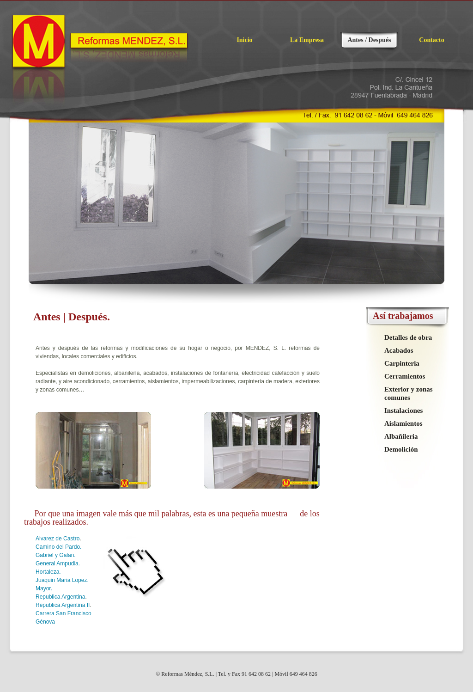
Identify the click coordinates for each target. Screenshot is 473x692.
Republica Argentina (60, 597)
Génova (45, 622)
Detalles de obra (408, 337)
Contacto (431, 40)
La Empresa (307, 40)
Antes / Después (369, 40)
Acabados (398, 350)
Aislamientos (403, 423)
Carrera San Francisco (63, 613)
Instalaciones (403, 410)
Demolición (401, 449)
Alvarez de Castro (57, 538)
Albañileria (401, 436)
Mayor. (44, 588)
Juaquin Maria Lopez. (62, 580)
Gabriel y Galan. (56, 555)
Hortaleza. (48, 572)
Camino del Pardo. (58, 547)
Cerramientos (404, 376)
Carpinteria (401, 363)
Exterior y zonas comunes (408, 393)
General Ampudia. (58, 563)
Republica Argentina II (63, 605)
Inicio (244, 40)
